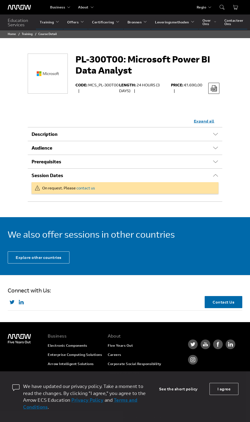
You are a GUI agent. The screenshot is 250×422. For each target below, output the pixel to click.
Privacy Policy (87, 400)
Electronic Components (67, 345)
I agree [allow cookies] (224, 388)
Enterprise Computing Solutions (75, 354)
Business (57, 7)
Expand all (204, 121)
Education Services (18, 22)
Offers (73, 22)
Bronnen (135, 22)
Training (47, 22)
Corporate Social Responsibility (134, 363)
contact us (85, 187)
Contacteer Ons (233, 22)
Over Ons (207, 22)
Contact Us (223, 301)
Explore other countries (38, 257)
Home (12, 34)
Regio (201, 7)
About (83, 7)
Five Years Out (120, 345)
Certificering (103, 22)
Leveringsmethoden (172, 22)
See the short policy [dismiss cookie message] (178, 388)
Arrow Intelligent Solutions (71, 363)
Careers (114, 354)
